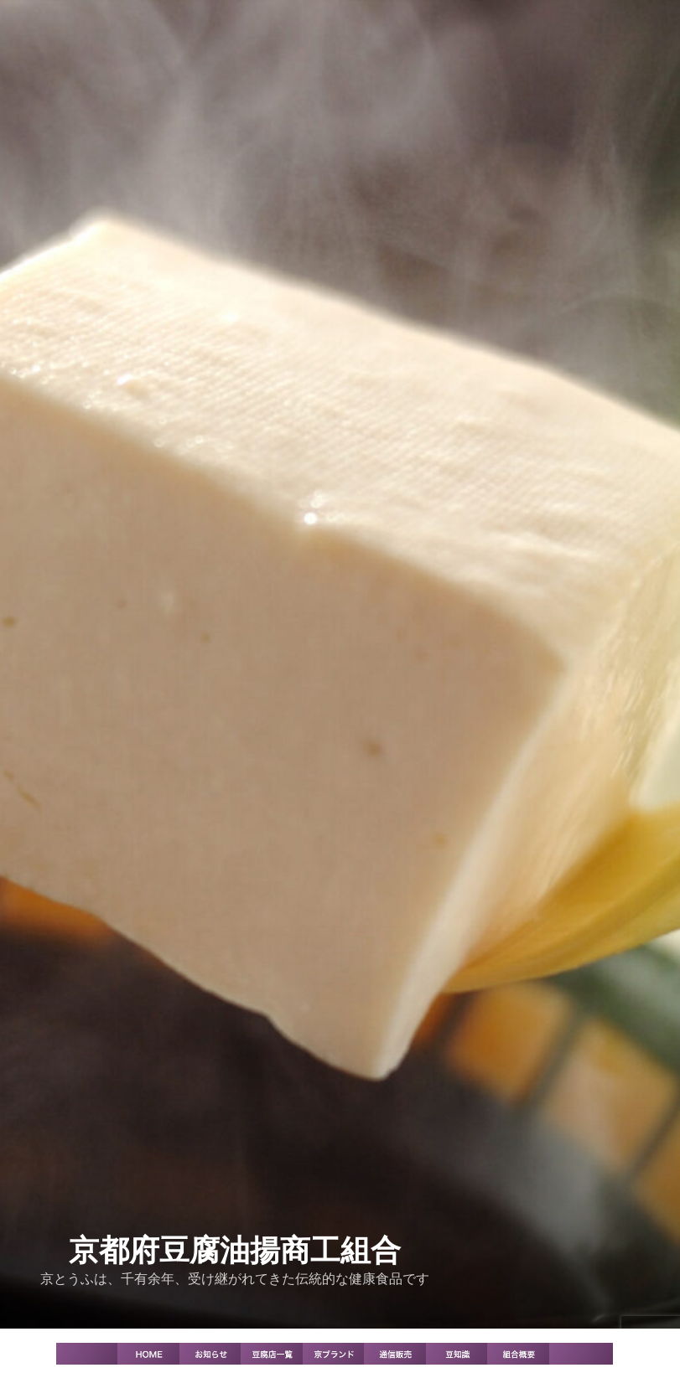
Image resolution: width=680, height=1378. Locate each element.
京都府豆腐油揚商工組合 (235, 1250)
